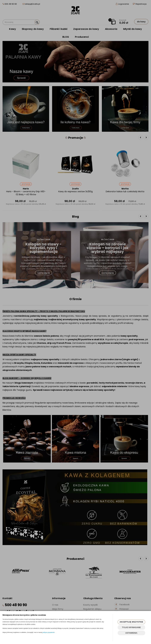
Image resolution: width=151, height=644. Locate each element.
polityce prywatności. (49, 632)
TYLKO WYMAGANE (131, 627)
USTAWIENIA (131, 633)
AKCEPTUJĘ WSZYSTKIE (131, 622)
